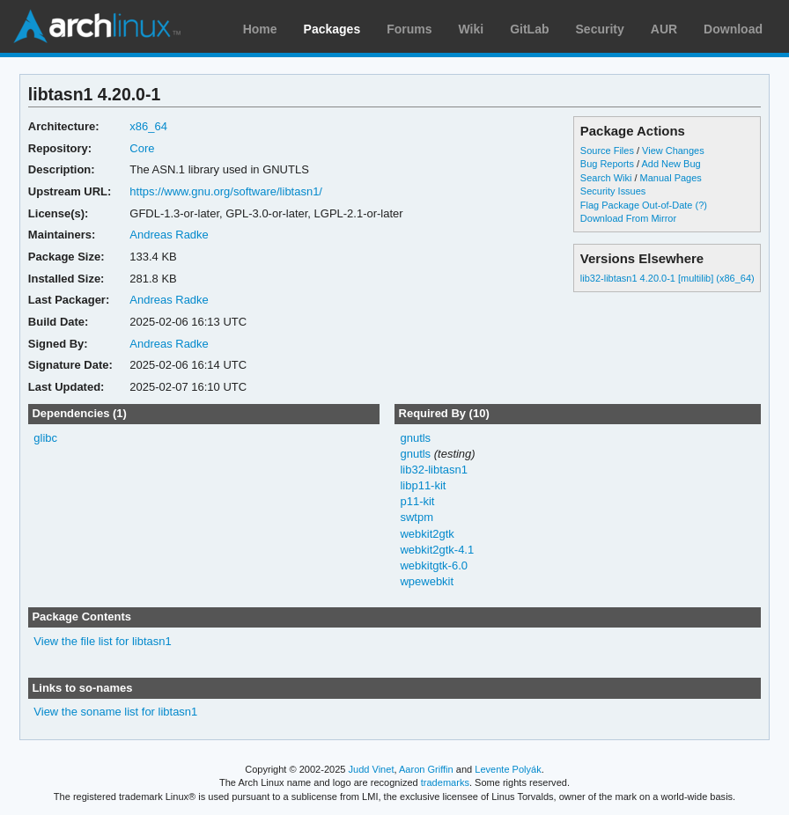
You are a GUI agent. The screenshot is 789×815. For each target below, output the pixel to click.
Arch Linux (97, 26)
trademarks (445, 782)
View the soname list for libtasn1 (115, 711)
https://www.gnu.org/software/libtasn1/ (225, 191)
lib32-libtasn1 (434, 469)
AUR (664, 29)
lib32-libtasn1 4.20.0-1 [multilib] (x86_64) (667, 278)
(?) (701, 205)
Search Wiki (606, 178)
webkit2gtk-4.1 (437, 549)
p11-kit (417, 501)
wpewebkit (426, 581)
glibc (45, 437)
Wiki (471, 29)
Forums (409, 29)
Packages (332, 29)
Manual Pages (671, 178)
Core (141, 148)
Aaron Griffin (426, 769)
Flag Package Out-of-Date (636, 205)
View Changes (673, 150)
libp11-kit (423, 485)
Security (600, 29)
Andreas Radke (169, 234)
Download (733, 29)
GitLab (529, 29)
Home (260, 29)
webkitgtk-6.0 (434, 565)
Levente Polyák (508, 769)
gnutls (415, 437)
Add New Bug (670, 163)
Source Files (607, 150)
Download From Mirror (628, 218)
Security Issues (612, 191)
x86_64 (148, 126)
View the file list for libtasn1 (102, 641)
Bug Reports (607, 163)
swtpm (416, 517)
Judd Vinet (371, 769)
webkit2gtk (426, 533)
